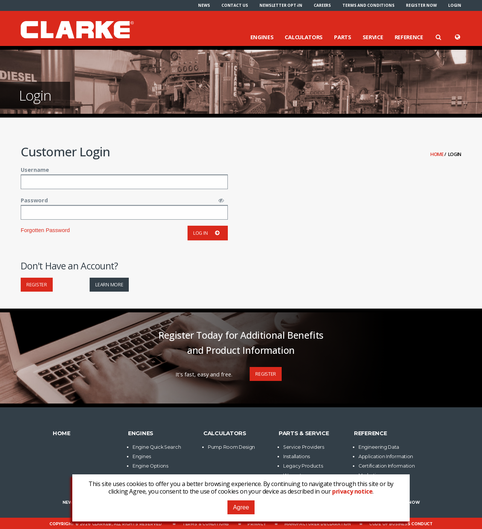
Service (373, 37)
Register (36, 284)
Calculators (304, 37)
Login (454, 5)
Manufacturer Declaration (317, 523)
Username (35, 169)
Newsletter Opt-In (280, 5)
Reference (409, 37)
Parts (342, 37)
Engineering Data (378, 447)
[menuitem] (204, 5)
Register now (421, 5)
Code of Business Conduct (401, 523)
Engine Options (150, 466)
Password (34, 200)
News (204, 5)
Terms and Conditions (368, 5)
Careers (322, 5)
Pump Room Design (231, 447)
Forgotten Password (45, 230)
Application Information (385, 456)
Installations (296, 456)
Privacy (256, 523)
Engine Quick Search (157, 447)
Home (437, 154)
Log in (207, 233)
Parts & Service (304, 433)
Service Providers (303, 447)
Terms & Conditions (205, 523)
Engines (262, 37)
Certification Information (386, 466)
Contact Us (234, 5)
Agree (241, 507)
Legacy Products (303, 466)
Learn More (109, 284)
